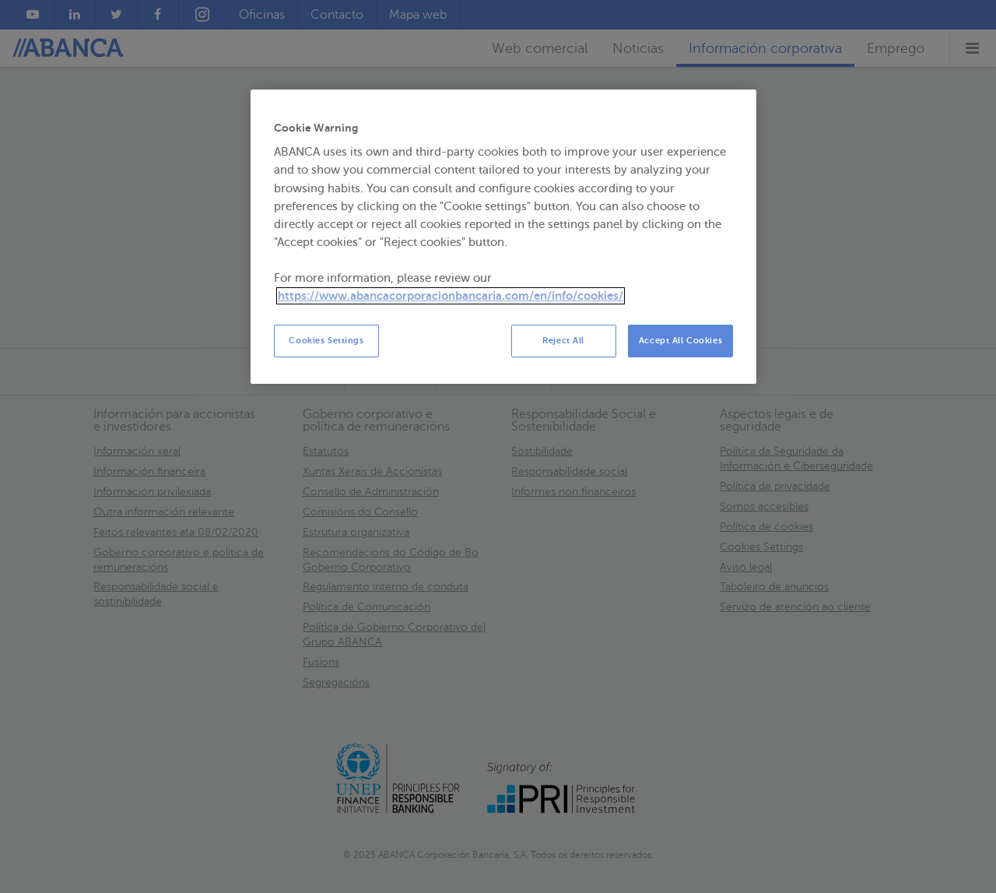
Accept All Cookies (680, 341)
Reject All (563, 341)
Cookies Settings (326, 341)
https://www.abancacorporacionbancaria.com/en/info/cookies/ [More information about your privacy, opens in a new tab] (450, 296)
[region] (503, 237)
